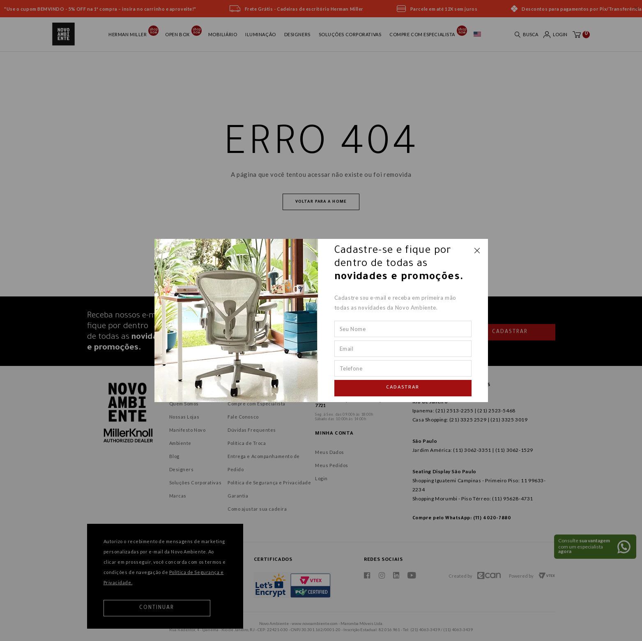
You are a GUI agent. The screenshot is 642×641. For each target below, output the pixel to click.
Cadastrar (403, 388)
